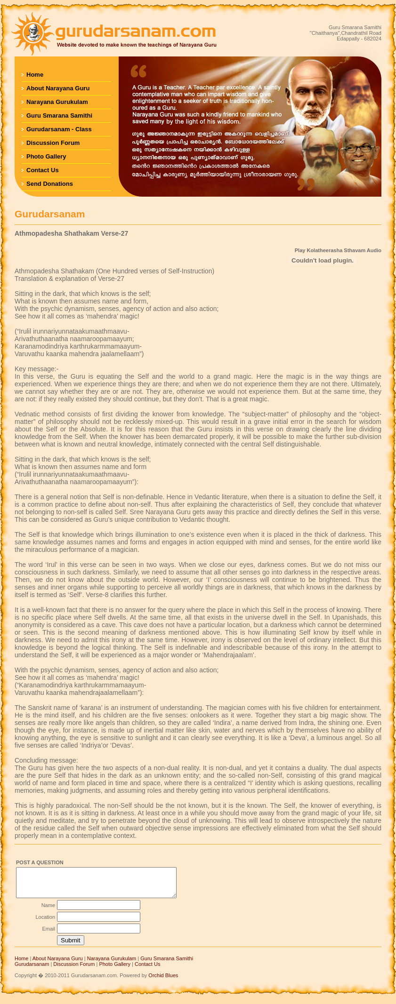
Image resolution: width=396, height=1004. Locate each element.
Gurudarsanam (32, 969)
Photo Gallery (46, 156)
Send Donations (49, 183)
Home (34, 74)
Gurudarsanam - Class (59, 129)
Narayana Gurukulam (57, 101)
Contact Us (42, 170)
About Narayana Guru (57, 88)
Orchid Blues (163, 981)
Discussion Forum (53, 142)
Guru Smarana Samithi (59, 115)
